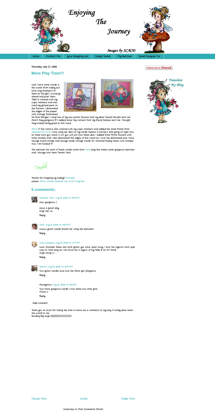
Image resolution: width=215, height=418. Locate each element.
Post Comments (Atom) (90, 409)
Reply (42, 215)
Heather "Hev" (46, 198)
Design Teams (102, 56)
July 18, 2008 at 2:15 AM (67, 198)
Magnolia (80, 181)
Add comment (40, 303)
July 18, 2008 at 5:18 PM (64, 284)
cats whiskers (46, 242)
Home (36, 56)
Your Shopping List (77, 56)
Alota (35, 129)
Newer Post (39, 399)
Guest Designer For (149, 56)
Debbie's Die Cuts (41, 132)
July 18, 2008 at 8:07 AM (60, 266)
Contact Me (53, 56)
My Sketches (124, 56)
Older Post (128, 399)
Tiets (87, 149)
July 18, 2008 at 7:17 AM (67, 242)
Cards (49, 181)
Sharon (43, 266)
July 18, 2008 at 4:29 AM (57, 224)
